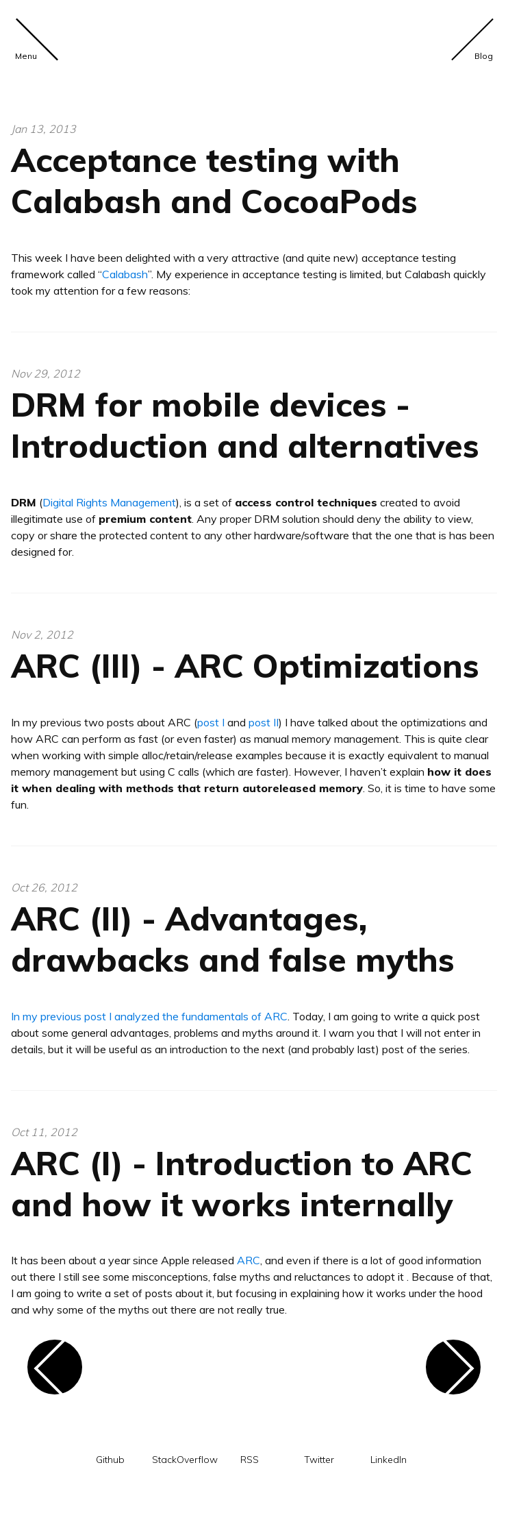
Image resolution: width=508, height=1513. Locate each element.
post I (211, 722)
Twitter (319, 1460)
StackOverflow (185, 1460)
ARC (248, 1260)
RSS (249, 1460)
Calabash (125, 274)
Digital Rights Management (109, 502)
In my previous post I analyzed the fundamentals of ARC (149, 1016)
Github (110, 1460)
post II (264, 722)
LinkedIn (388, 1460)
